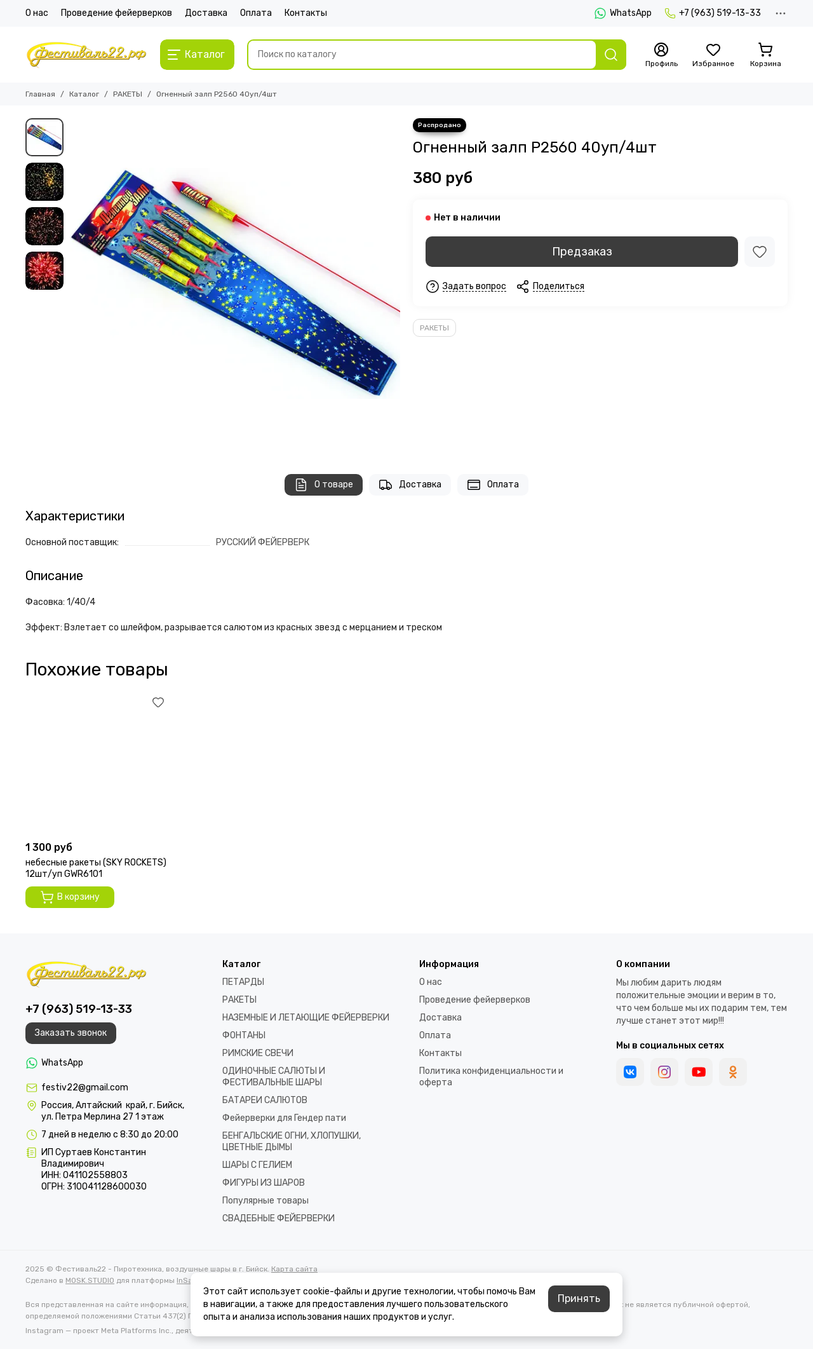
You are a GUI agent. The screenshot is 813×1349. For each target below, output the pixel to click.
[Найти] (611, 54)
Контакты (306, 13)
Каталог (84, 94)
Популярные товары (265, 1200)
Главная (40, 94)
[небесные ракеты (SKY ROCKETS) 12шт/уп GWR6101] (96, 764)
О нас (36, 13)
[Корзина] (765, 55)
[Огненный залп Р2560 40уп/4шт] (235, 283)
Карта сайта (294, 1268)
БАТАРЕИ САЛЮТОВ (264, 1100)
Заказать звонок (71, 1032)
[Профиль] (661, 55)
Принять (579, 1298)
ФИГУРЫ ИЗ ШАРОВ (263, 1182)
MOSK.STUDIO (89, 1280)
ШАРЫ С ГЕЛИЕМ (257, 1165)
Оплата (256, 13)
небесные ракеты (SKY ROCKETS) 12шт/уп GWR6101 (95, 868)
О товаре (323, 485)
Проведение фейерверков (116, 13)
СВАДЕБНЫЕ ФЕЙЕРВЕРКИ (278, 1218)
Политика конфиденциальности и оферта (491, 1077)
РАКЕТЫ (127, 94)
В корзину (70, 897)
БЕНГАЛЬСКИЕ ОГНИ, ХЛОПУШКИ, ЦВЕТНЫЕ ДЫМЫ (291, 1141)
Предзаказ (582, 252)
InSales (190, 1280)
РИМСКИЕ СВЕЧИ (257, 1053)
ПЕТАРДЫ (243, 982)
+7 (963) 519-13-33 (712, 13)
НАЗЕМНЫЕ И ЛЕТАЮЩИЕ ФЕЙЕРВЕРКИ (305, 1017)
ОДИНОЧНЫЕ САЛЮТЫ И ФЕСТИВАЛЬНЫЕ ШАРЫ (273, 1077)
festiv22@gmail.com (84, 1087)
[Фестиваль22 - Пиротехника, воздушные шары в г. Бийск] (86, 54)
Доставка (206, 13)
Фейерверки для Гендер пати (284, 1118)
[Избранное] (713, 55)
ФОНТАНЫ (243, 1035)
